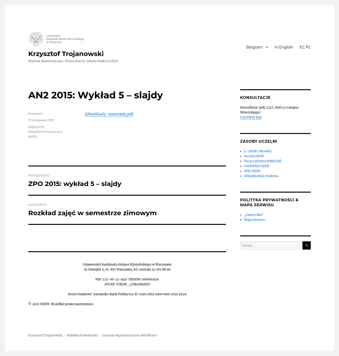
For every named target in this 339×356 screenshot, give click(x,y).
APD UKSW (252, 171)
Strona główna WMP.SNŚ (263, 161)
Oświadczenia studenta (261, 176)
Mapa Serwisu (254, 220)
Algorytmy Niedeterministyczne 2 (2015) (45, 131)
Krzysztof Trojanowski (66, 54)
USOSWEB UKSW (256, 166)
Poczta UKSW (254, 156)
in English (283, 47)
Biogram (254, 47)
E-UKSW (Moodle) (258, 151)
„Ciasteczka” (253, 215)
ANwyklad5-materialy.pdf (109, 114)
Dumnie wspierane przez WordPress (129, 335)
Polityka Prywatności (82, 335)
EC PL (305, 47)
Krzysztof (35, 113)
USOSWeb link (251, 117)
